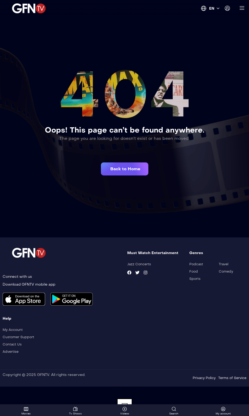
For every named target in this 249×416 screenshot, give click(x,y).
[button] (124, 168)
